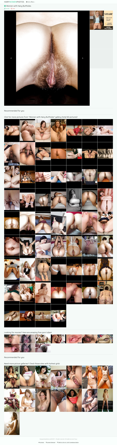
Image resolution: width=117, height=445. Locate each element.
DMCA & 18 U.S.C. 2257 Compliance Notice (68, 442)
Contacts (41, 442)
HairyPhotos (14, 1)
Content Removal (50, 442)
